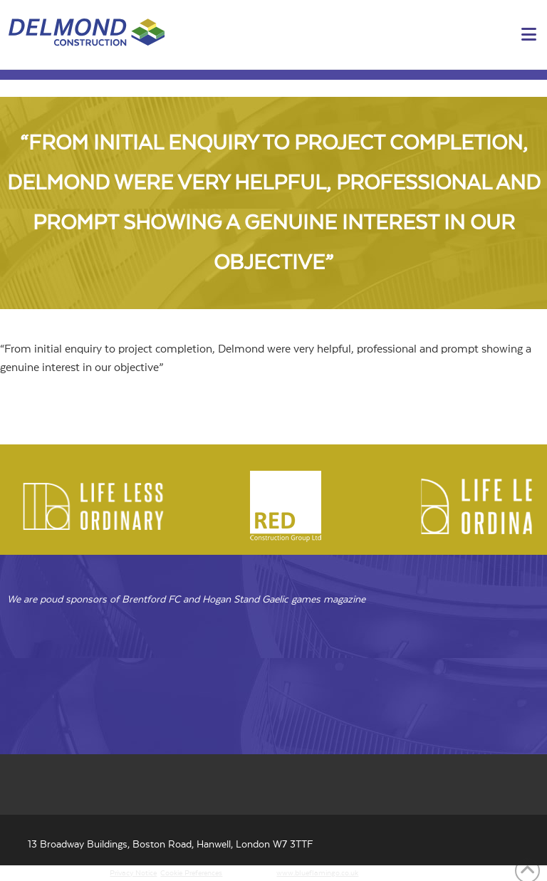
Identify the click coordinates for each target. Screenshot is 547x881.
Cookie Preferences (191, 873)
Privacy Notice (133, 873)
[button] (529, 35)
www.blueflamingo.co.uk (317, 873)
